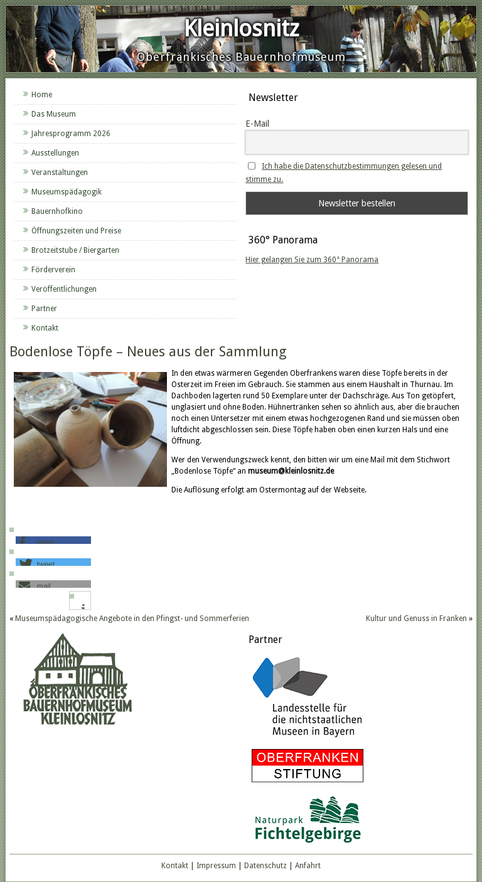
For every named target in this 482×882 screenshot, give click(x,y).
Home (41, 94)
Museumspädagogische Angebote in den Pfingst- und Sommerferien (132, 618)
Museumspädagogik (66, 192)
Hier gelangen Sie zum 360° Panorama (311, 259)
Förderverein (53, 269)
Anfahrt (308, 865)
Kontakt (44, 328)
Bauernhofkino (57, 211)
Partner (44, 308)
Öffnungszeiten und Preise (76, 230)
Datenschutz (265, 865)
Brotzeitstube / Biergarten (75, 250)
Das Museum (53, 114)
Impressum (216, 865)
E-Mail (257, 124)
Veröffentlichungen (64, 289)
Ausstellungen (55, 153)
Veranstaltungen (59, 172)
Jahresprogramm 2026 (70, 133)
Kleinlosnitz (241, 28)
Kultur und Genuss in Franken (416, 618)
